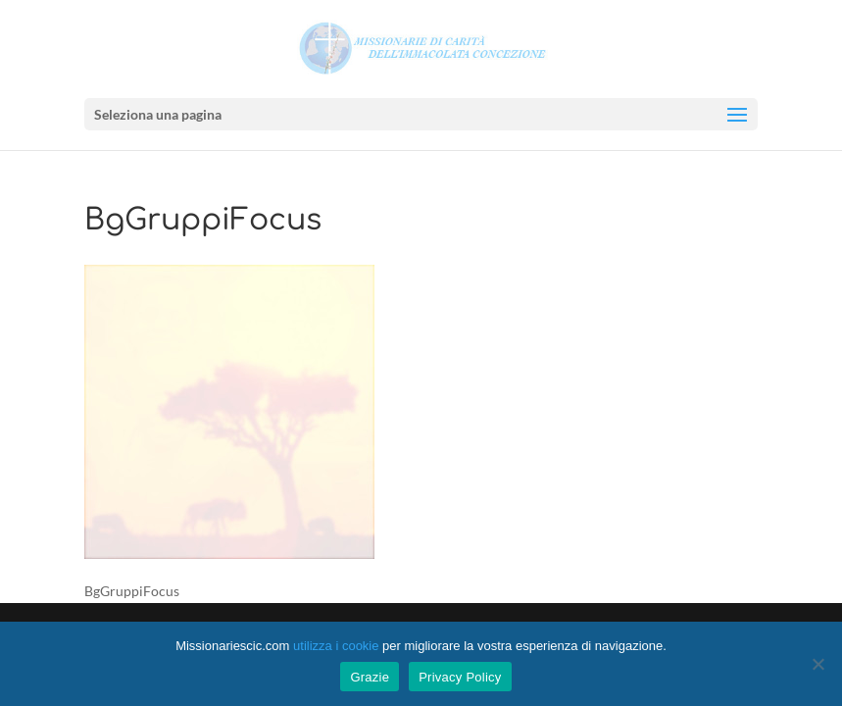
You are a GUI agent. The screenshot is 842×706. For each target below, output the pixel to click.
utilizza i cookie (335, 645)
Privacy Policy (460, 677)
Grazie (369, 677)
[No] (817, 664)
